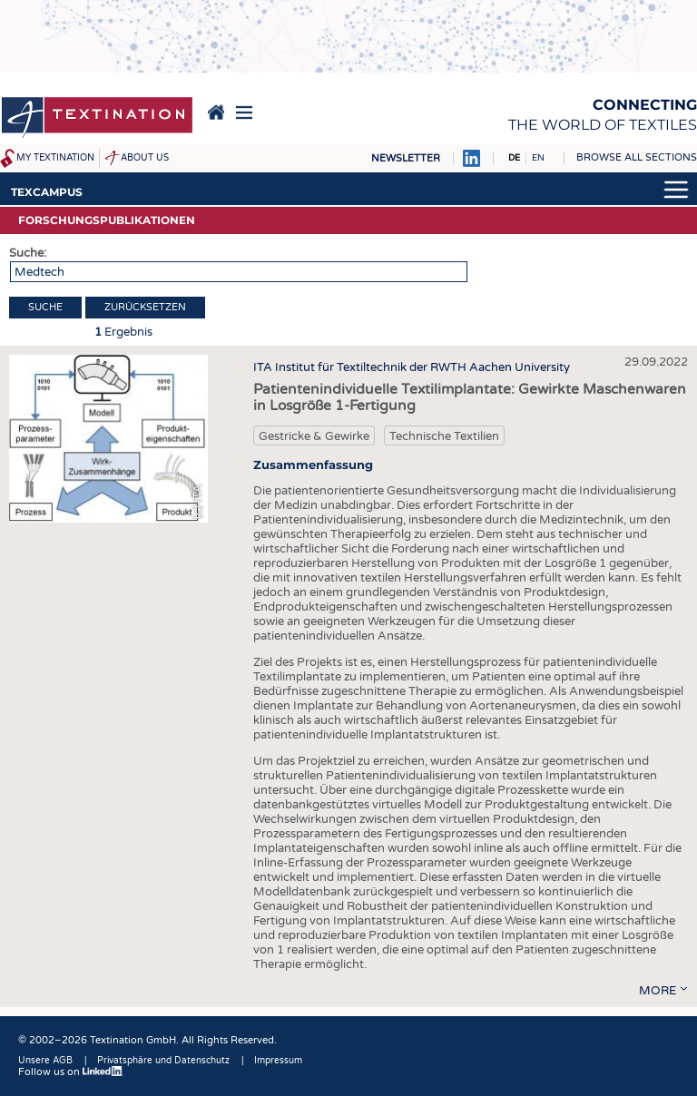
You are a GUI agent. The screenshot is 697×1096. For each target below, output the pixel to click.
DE (514, 157)
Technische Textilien (444, 436)
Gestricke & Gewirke (314, 436)
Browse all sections (636, 157)
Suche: (27, 253)
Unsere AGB (45, 1060)
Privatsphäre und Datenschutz (163, 1060)
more (657, 990)
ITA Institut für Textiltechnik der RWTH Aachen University (411, 367)
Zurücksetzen (145, 307)
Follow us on (70, 1072)
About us (145, 157)
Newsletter (405, 158)
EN (538, 157)
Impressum (278, 1060)
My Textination (55, 157)
